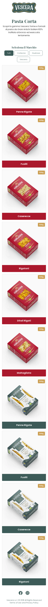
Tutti (9, 53)
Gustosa (36, 53)
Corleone (21, 53)
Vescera (23, 59)
